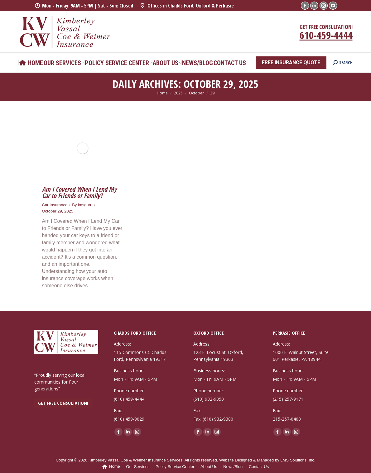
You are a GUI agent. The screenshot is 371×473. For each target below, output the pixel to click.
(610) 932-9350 (208, 399)
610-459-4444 (326, 35)
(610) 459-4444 (129, 399)
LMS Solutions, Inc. (297, 460)
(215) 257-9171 (288, 399)
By (82, 205)
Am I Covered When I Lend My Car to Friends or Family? (79, 192)
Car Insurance (55, 205)
